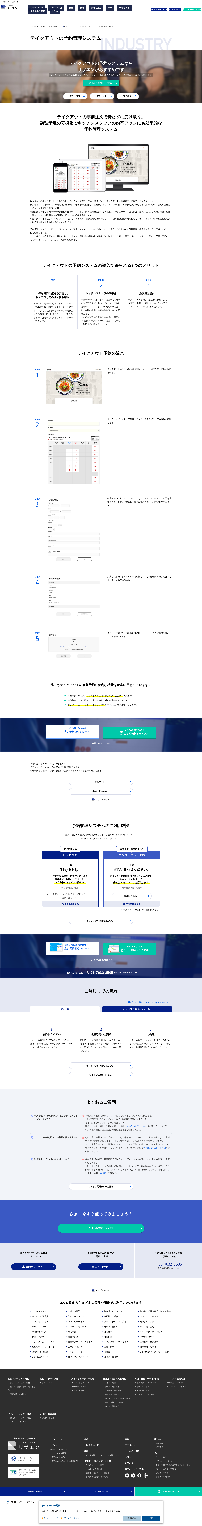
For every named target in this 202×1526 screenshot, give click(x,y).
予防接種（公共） (40, 1343)
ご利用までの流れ (92, 1457)
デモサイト (105, 10)
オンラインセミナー (77, 1338)
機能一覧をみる (99, 795)
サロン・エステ (39, 1338)
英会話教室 (73, 1348)
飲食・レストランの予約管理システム (77, 26)
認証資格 (159, 1459)
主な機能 (67, 907)
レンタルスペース (40, 1369)
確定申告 (72, 1343)
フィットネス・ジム (41, 1323)
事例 (94, 10)
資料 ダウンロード (139, 12)
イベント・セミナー (77, 1364)
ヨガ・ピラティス (76, 1333)
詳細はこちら (130, 899)
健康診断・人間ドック (150, 1333)
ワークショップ (147, 1348)
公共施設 (108, 1343)
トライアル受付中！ (76, 886)
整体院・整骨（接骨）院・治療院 (155, 1323)
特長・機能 (75, 99)
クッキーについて (51, 1518)
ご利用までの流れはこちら (99, 1082)
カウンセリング (75, 1358)
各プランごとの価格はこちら (99, 924)
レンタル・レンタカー (177, 1398)
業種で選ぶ (84, 10)
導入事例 (127, 99)
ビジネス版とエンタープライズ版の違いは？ (151, 1006)
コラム (54, 13)
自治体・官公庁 (111, 1338)
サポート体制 (161, 1469)
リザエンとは (55, 10)
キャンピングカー (40, 1333)
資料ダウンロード (34, 1278)
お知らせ (129, 1475)
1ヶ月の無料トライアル (103, 1237)
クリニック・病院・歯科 (151, 1343)
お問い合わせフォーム (134, 1133)
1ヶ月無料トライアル (103, 84)
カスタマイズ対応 (58, 1465)
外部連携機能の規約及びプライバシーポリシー (175, 1477)
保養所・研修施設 (40, 1364)
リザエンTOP (39, 10)
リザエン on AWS (58, 1469)
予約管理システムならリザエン (41, 26)
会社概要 (159, 1455)
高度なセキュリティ (59, 1461)
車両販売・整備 (111, 1328)
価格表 (103, 1180)
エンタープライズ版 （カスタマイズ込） (137, 1014)
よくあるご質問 (40, 13)
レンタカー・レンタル (150, 1328)
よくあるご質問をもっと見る (99, 1194)
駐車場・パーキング (113, 1323)
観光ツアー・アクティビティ (81, 1353)
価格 (67, 10)
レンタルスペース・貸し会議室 (154, 1364)
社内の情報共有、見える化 (97, 1489)
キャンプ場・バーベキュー (116, 1353)
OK (151, 1518)
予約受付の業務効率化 (95, 1481)
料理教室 (108, 1348)
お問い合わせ (161, 12)
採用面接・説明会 (148, 1358)
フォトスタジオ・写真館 (115, 1333)
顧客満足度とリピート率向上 (98, 1485)
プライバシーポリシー (72, 1518)
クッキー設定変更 (163, 1488)
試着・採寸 (109, 1358)
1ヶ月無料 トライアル (185, 12)
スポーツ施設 (74, 1323)
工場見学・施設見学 (149, 1353)
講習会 (107, 1364)
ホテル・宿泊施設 (40, 1328)
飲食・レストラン (76, 1328)
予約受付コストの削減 (95, 1477)
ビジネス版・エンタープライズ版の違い (102, 1467)
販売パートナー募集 (134, 1481)
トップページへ (102, 803)
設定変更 (132, 1518)
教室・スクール (39, 1348)
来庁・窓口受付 (147, 1338)
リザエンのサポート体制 (154, 1155)
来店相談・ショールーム (43, 1358)
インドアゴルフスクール (43, 1353)
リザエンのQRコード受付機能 (63, 1473)
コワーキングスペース (78, 1369)
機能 (74, 10)
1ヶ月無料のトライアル (72, 774)
